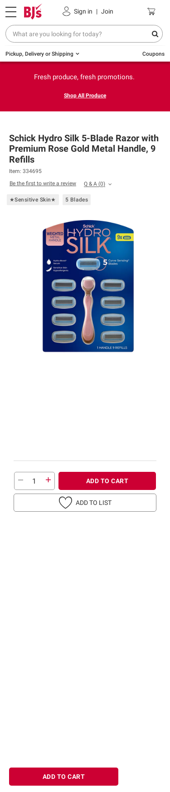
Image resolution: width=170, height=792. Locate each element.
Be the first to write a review (43, 183)
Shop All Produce (85, 95)
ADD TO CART (107, 481)
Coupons (153, 54)
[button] (85, 503)
